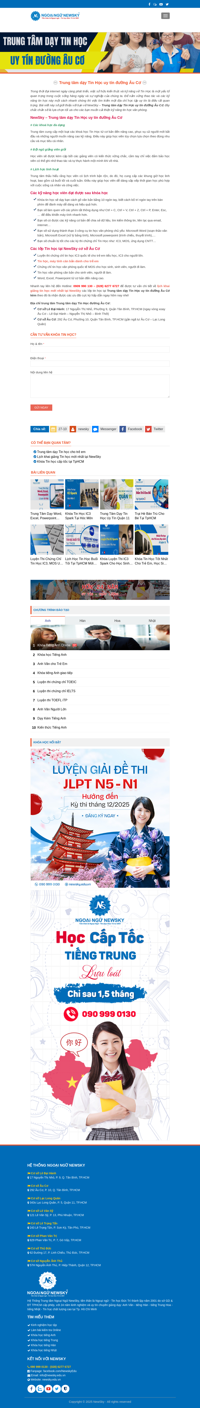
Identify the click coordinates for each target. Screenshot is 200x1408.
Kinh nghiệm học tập (44, 1325)
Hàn (83, 620)
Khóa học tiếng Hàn (43, 1345)
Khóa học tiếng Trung (44, 1340)
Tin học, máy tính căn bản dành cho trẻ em (68, 261)
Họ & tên (100, 346)
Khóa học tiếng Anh (43, 1335)
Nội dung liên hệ (100, 375)
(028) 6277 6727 (60, 1366)
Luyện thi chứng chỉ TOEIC (57, 682)
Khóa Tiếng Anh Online (54, 645)
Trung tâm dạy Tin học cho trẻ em (61, 452)
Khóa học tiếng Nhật (44, 1350)
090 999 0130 (39, 1366)
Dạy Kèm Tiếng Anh (52, 718)
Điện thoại (100, 360)
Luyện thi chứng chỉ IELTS (56, 691)
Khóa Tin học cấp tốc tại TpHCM (60, 461)
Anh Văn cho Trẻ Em (52, 664)
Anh (48, 620)
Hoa (117, 620)
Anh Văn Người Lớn (52, 709)
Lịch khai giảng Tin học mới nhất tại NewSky (69, 456)
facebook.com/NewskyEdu (59, 1371)
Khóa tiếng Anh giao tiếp (55, 673)
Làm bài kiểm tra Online (46, 1330)
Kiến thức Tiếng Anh (52, 727)
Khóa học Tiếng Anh (52, 654)
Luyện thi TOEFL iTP (52, 700)
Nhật (152, 620)
